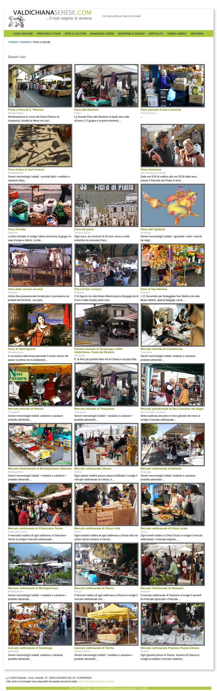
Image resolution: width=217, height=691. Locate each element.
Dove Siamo (123, 16)
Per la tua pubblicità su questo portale (115, 688)
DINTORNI (197, 33)
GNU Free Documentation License (96, 681)
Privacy (87, 688)
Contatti (136, 16)
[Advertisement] (106, 150)
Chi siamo (108, 16)
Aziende (25, 42)
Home (13, 42)
